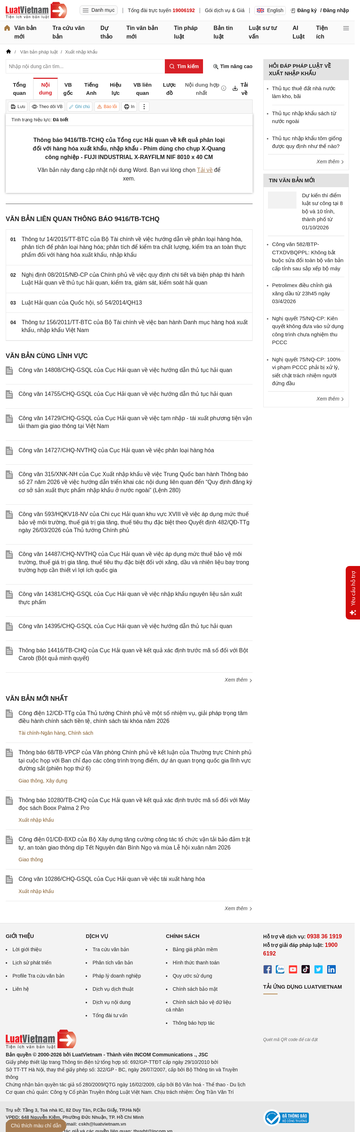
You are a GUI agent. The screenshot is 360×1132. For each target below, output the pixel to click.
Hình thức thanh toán (196, 962)
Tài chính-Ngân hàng (42, 733)
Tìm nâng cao (232, 66)
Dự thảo (107, 32)
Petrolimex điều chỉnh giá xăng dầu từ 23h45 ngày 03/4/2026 (302, 293)
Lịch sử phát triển (31, 962)
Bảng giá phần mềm (195, 949)
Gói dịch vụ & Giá (224, 10)
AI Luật (299, 32)
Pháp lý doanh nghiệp (116, 976)
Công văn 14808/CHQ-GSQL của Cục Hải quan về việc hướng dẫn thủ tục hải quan (125, 370)
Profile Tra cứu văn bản (38, 976)
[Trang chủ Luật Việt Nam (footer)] (41, 1047)
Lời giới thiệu (26, 949)
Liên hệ (20, 989)
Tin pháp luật (185, 32)
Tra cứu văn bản (68, 32)
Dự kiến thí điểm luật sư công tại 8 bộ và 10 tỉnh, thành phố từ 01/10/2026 (322, 211)
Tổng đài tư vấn (109, 1015)
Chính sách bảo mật (195, 989)
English (270, 10)
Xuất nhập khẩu (36, 820)
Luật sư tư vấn (263, 32)
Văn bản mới (25, 32)
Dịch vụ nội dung (111, 1002)
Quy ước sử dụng (192, 976)
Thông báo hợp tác (194, 1023)
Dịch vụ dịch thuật (112, 989)
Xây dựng (56, 781)
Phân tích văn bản (112, 962)
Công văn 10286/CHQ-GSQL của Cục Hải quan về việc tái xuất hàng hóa (112, 879)
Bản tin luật (223, 32)
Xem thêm (239, 680)
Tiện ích (322, 32)
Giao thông (31, 781)
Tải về (205, 170)
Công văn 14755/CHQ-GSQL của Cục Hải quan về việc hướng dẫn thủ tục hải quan (125, 394)
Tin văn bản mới (142, 32)
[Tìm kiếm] (184, 66)
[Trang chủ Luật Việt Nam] (36, 10)
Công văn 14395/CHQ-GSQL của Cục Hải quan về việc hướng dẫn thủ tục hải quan (125, 626)
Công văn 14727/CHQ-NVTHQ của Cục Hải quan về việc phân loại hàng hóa (116, 450)
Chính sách (80, 733)
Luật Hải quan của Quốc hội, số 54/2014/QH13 (82, 303)
